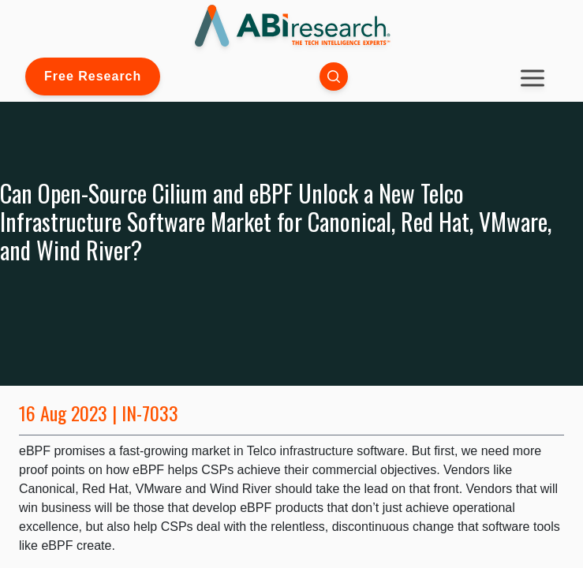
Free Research (92, 76)
